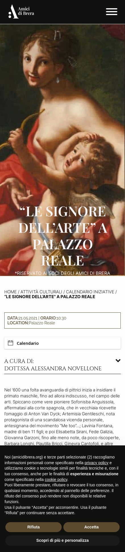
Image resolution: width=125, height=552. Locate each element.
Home (10, 291)
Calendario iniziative (90, 291)
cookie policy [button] (56, 479)
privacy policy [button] (97, 462)
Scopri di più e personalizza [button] (62, 540)
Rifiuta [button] (33, 527)
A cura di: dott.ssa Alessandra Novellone (53, 365)
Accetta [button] (91, 527)
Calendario (23, 343)
